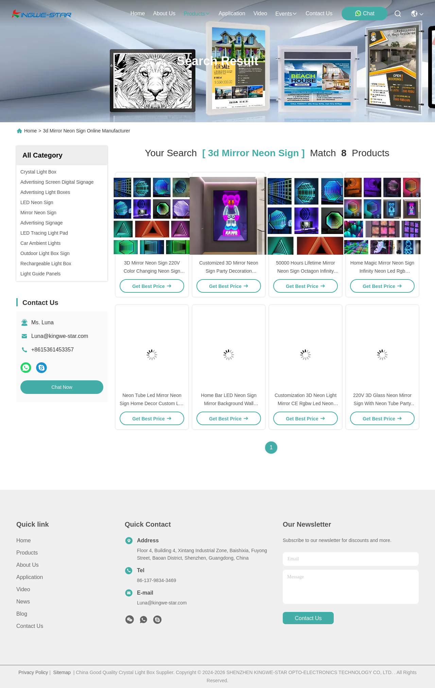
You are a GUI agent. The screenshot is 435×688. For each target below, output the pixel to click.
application (232, 13)
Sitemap (62, 672)
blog (21, 614)
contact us (319, 13)
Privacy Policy (33, 672)
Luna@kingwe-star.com (59, 336)
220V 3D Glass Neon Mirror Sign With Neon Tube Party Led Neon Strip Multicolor (382, 403)
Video (23, 589)
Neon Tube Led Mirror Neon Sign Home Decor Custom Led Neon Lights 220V (152, 403)
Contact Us (29, 626)
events (286, 14)
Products (27, 553)
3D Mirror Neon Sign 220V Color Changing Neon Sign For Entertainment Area (152, 271)
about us (164, 13)
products (197, 14)
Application (29, 577)
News (23, 601)
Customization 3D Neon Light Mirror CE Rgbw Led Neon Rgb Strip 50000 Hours (305, 403)
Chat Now (61, 387)
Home (137, 13)
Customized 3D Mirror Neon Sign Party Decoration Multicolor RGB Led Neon (228, 271)
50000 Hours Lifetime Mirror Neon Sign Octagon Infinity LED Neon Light (305, 271)
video (260, 13)
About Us (27, 565)
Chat (365, 13)
